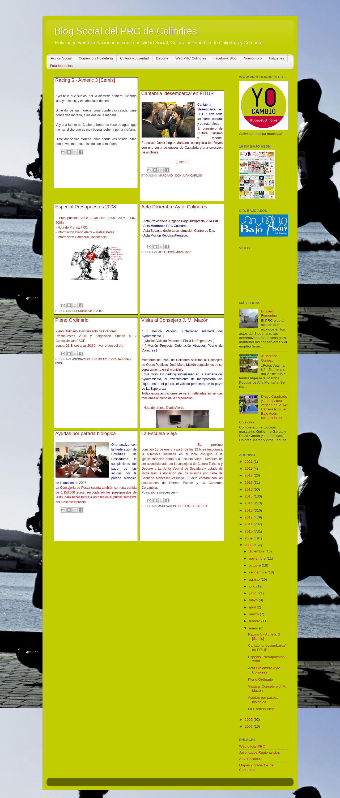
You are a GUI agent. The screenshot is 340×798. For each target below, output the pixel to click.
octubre (255, 565)
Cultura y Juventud (134, 58)
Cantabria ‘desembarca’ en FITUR (177, 93)
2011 (249, 524)
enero (254, 628)
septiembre (258, 572)
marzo (254, 614)
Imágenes (276, 58)
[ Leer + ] (182, 162)
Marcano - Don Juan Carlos (180, 175)
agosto (255, 579)
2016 (249, 489)
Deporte (162, 58)
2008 (249, 545)
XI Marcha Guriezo (269, 358)
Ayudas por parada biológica (85, 433)
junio (253, 593)
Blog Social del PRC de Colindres (125, 31)
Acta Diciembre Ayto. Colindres (174, 206)
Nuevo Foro (253, 58)
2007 (249, 720)
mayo (254, 600)
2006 (249, 726)
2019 (249, 468)
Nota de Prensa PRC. (72, 227)
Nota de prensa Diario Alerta (163, 408)
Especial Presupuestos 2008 (85, 206)
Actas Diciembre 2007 (174, 252)
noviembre (258, 558)
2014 (249, 503)
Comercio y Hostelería (96, 58)
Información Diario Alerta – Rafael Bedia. (86, 232)
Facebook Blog (225, 58)
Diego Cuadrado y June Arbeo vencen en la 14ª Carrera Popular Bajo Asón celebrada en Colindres (263, 409)
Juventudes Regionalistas (259, 752)
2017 (249, 482)
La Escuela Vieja (159, 433)
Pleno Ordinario (71, 320)
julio (252, 586)
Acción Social (61, 58)
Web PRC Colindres (191, 58)
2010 (249, 531)
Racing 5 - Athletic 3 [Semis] (85, 80)
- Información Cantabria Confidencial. (82, 237)
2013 (249, 510)
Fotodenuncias (61, 66)
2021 (249, 462)
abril (253, 607)
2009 (249, 538)
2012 (249, 517)
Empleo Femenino (269, 313)
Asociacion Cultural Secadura (182, 506)
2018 (249, 475)
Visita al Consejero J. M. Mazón (175, 320)
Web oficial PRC (252, 746)
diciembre (257, 551)
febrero (255, 621)
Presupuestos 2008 (88, 310)
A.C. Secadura (250, 759)
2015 (249, 496)
